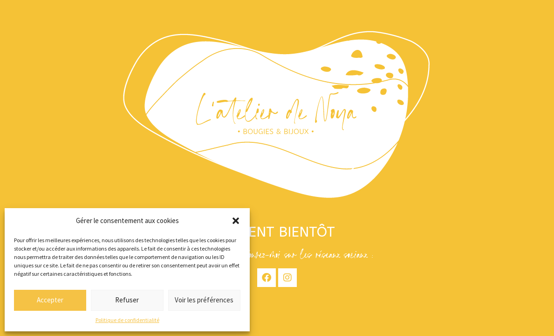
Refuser (127, 299)
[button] (235, 220)
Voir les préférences (204, 299)
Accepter (50, 299)
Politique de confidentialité (127, 319)
